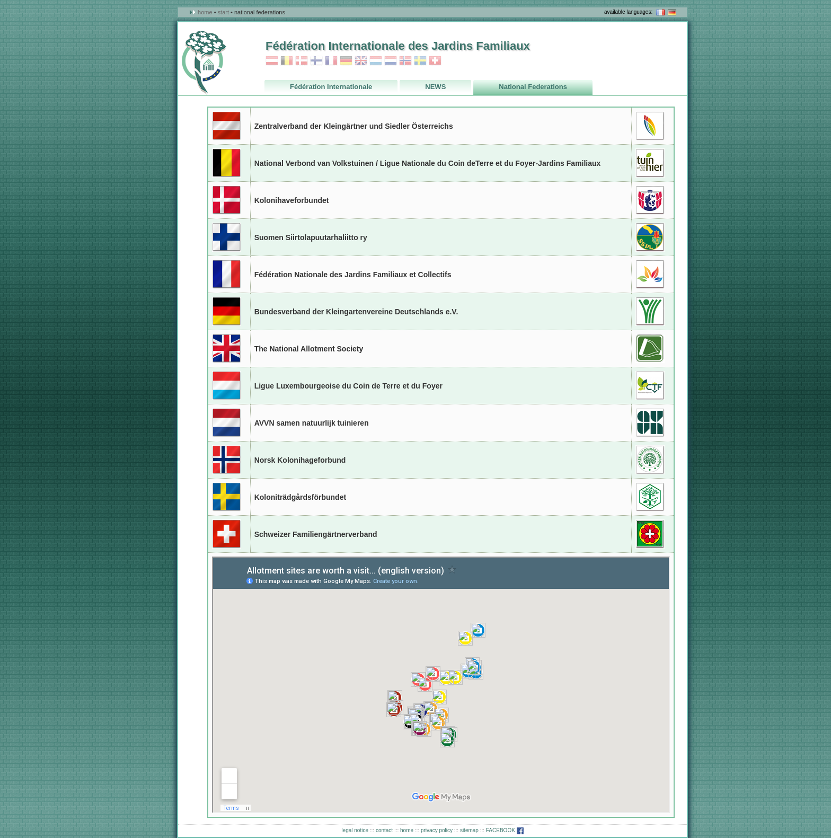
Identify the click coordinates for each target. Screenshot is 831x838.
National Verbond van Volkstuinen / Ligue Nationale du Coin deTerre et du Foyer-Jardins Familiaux (427, 163)
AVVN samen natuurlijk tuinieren (311, 423)
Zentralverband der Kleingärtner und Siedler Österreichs (353, 126)
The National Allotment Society (309, 349)
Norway (405, 61)
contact (384, 830)
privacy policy (437, 830)
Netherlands (390, 61)
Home (205, 12)
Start (223, 12)
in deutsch (672, 12)
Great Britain (226, 348)
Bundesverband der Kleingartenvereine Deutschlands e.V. (356, 311)
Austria (272, 61)
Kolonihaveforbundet (291, 200)
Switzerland (435, 61)
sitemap (469, 830)
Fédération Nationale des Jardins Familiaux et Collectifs (353, 274)
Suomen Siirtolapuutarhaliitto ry (310, 237)
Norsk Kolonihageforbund (300, 460)
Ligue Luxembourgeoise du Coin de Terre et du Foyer (348, 386)
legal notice (354, 830)
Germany (346, 61)
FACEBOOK (505, 830)
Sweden (420, 61)
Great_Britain (361, 61)
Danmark (301, 61)
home (406, 830)
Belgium (286, 61)
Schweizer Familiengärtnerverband (315, 534)
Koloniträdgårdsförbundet (300, 497)
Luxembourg (375, 61)
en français (660, 12)
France (331, 61)
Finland (316, 61)
